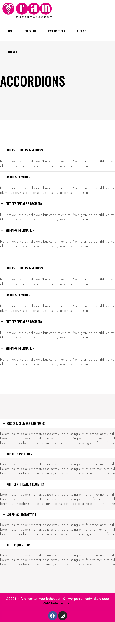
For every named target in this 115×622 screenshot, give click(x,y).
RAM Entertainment (57, 603)
